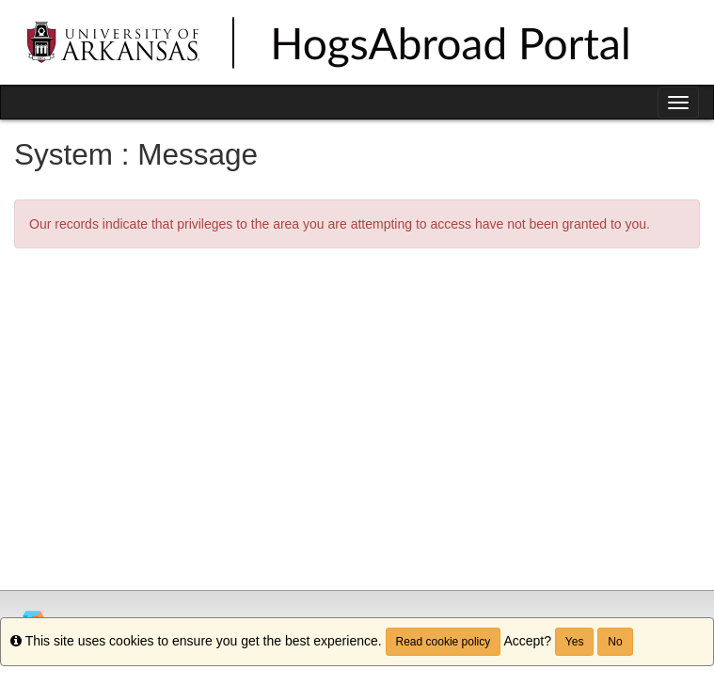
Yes (574, 641)
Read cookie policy (443, 641)
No (615, 641)
